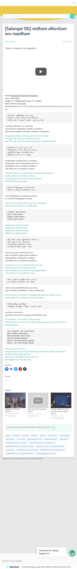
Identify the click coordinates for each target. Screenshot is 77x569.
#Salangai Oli (64, 439)
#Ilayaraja (34, 435)
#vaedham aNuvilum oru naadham (16, 443)
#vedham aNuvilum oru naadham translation (19, 453)
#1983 (8, 435)
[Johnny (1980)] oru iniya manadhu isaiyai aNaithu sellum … (59, 411)
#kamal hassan (65, 435)
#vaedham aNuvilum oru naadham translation (50, 446)
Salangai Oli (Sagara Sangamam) (24, 96)
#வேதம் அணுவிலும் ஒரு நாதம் (46, 453)
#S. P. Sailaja (21, 439)
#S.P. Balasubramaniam (35, 439)
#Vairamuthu (10, 450)
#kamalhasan (10, 439)
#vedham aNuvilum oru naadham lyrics (53, 450)
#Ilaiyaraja (25, 435)
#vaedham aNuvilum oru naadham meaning (19, 446)
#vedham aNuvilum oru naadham (27, 450)
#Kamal (42, 435)
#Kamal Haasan (52, 435)
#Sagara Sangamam (51, 439)
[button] (74, 3)
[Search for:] (36, 16)
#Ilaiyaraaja (15, 435)
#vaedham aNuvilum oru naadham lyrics (42, 443)
